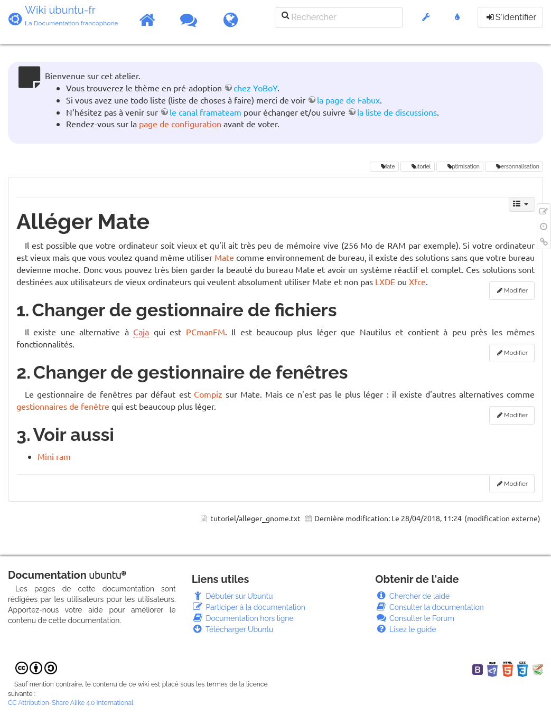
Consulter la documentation (429, 607)
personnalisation (514, 166)
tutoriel (417, 166)
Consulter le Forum (414, 618)
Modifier (516, 290)
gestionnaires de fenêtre (62, 406)
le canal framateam (205, 112)
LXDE (385, 281)
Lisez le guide (405, 629)
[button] (426, 22)
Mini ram (54, 456)
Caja (141, 331)
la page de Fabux (348, 100)
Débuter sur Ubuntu (232, 596)
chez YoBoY (255, 87)
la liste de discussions (397, 112)
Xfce (417, 281)
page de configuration (180, 123)
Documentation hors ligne (243, 618)
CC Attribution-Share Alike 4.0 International (70, 703)
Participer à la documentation (248, 607)
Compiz (208, 394)
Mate (384, 166)
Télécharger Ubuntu (233, 629)
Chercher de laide (412, 596)
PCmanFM (205, 331)
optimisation (460, 166)
